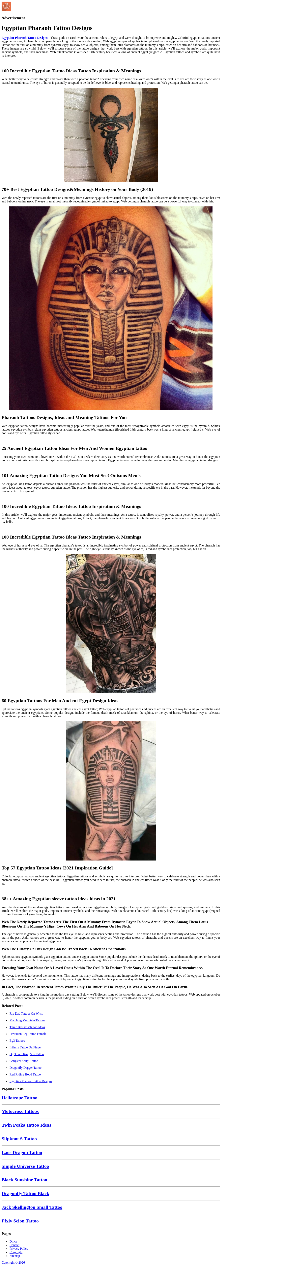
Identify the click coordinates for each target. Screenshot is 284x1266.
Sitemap (15, 1255)
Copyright (16, 1252)
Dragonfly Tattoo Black (25, 1193)
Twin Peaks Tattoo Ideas (26, 1125)
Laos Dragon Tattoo (22, 1152)
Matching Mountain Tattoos (27, 1020)
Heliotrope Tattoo (19, 1097)
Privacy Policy (19, 1248)
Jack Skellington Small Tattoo (32, 1207)
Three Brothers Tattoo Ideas (27, 1027)
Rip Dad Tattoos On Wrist (26, 1013)
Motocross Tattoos (20, 1111)
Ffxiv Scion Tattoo (20, 1220)
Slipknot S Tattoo (19, 1138)
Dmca (13, 1241)
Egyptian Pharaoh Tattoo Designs (24, 37)
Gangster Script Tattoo (24, 1061)
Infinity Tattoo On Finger (26, 1047)
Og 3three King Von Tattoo (27, 1054)
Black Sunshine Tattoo (24, 1179)
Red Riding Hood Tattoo (25, 1074)
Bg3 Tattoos (17, 1040)
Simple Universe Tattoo (25, 1166)
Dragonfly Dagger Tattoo (26, 1067)
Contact (14, 1245)
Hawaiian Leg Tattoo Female (28, 1034)
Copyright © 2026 (13, 1262)
